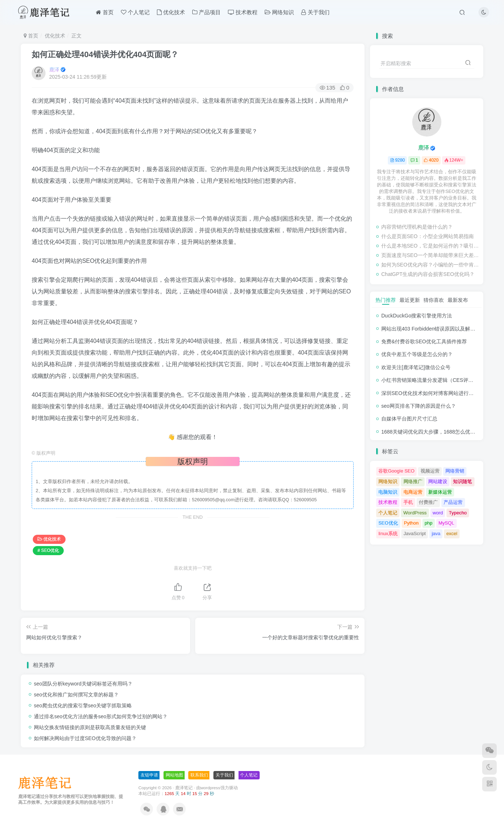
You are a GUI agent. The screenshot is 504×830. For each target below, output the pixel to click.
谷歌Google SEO (396, 471)
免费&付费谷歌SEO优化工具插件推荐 (424, 341)
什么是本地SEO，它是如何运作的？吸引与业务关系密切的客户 (430, 246)
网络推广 (412, 481)
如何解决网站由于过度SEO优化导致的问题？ (85, 738)
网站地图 (174, 775)
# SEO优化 (48, 550)
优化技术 (171, 12)
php (429, 523)
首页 (104, 12)
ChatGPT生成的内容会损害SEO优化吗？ (428, 274)
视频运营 (430, 471)
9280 (397, 160)
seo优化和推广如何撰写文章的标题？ (76, 694)
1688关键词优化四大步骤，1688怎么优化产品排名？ (441, 432)
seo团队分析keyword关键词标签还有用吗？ (83, 684)
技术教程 (242, 12)
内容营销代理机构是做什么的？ (417, 227)
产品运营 (453, 502)
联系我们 (199, 775)
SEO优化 (388, 523)
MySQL (446, 523)
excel (451, 533)
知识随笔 (462, 481)
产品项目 (206, 12)
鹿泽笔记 (184, 787)
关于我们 (315, 12)
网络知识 (279, 12)
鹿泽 (54, 69)
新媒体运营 (440, 492)
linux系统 (388, 533)
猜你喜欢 (434, 300)
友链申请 (149, 775)
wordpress (210, 787)
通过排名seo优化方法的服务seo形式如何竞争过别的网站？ (101, 716)
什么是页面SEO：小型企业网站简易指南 (427, 236)
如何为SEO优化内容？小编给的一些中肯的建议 (430, 265)
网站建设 (437, 481)
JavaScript (414, 533)
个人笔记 (135, 12)
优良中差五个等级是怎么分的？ (417, 354)
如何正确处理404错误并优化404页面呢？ (105, 54)
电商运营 (412, 492)
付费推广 (428, 502)
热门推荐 (385, 300)
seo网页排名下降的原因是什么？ (418, 406)
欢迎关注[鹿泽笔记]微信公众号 (415, 367)
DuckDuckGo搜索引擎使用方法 (416, 316)
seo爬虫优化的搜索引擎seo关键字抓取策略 (83, 705)
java (436, 533)
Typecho (458, 512)
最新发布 (458, 300)
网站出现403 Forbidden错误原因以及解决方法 (433, 329)
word (438, 512)
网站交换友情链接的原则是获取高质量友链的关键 (90, 727)
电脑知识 (387, 492)
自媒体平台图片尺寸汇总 (409, 419)
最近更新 (409, 300)
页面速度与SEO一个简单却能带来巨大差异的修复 (430, 255)
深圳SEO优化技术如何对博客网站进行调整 (430, 393)
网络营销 (454, 471)
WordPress (415, 512)
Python (411, 523)
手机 (408, 502)
